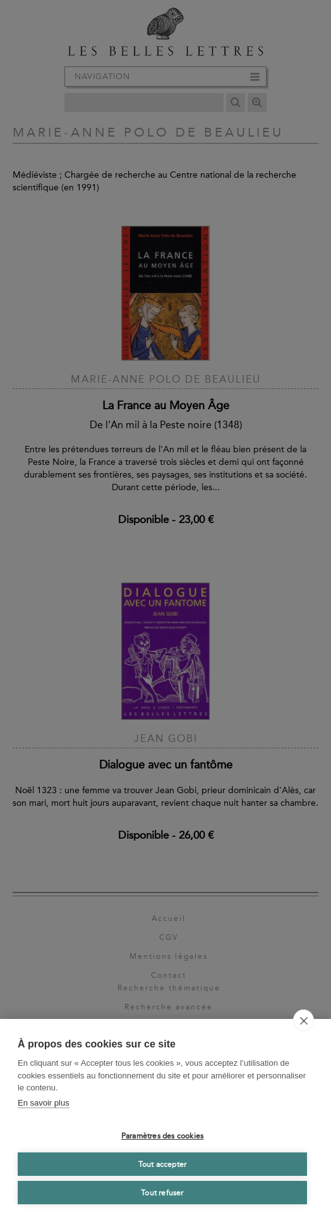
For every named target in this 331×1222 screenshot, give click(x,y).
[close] (303, 1020)
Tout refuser (162, 1192)
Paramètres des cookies (162, 1136)
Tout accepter (162, 1164)
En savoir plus (43, 1103)
